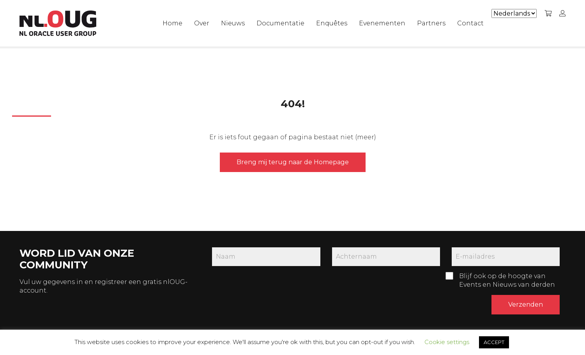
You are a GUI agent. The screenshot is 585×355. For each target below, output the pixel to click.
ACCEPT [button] (494, 342)
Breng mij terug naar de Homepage (293, 162)
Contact (470, 23)
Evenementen (382, 23)
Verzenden (525, 304)
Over (201, 23)
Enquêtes (331, 23)
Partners (431, 23)
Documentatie (280, 23)
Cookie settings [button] (446, 342)
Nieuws (233, 23)
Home (172, 23)
